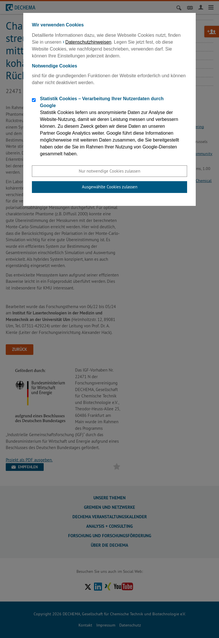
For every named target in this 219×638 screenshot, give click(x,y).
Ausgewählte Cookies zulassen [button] (109, 187)
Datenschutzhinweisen (88, 42)
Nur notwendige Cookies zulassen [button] (109, 171)
